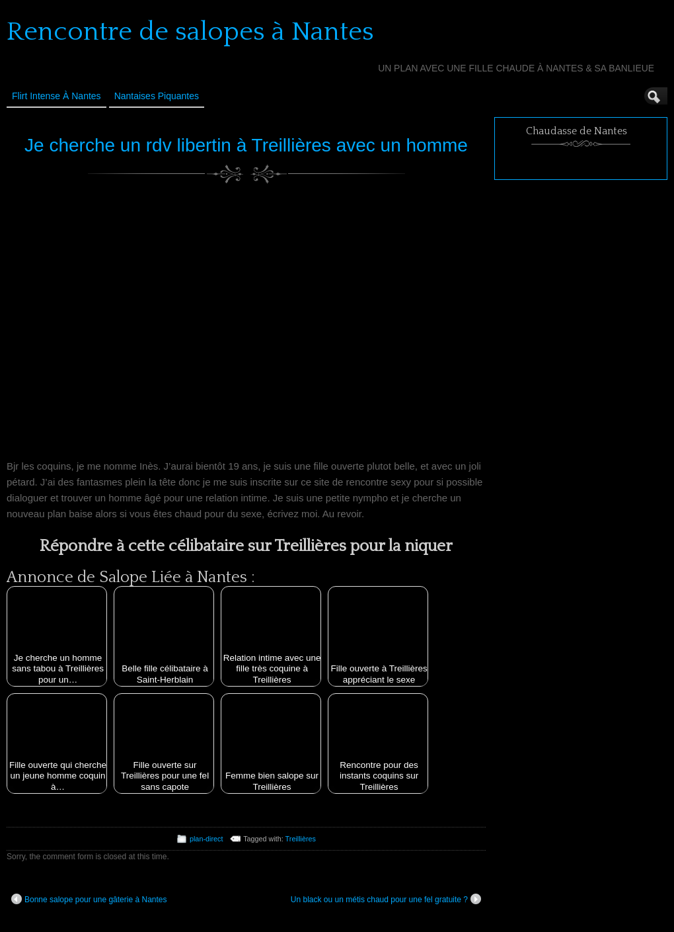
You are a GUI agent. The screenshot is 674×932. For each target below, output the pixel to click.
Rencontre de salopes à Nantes (190, 31)
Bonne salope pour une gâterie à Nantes (89, 899)
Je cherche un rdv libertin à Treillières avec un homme (246, 145)
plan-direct (206, 839)
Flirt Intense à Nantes (56, 96)
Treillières (300, 839)
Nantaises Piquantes (156, 96)
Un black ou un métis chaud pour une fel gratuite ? (386, 899)
